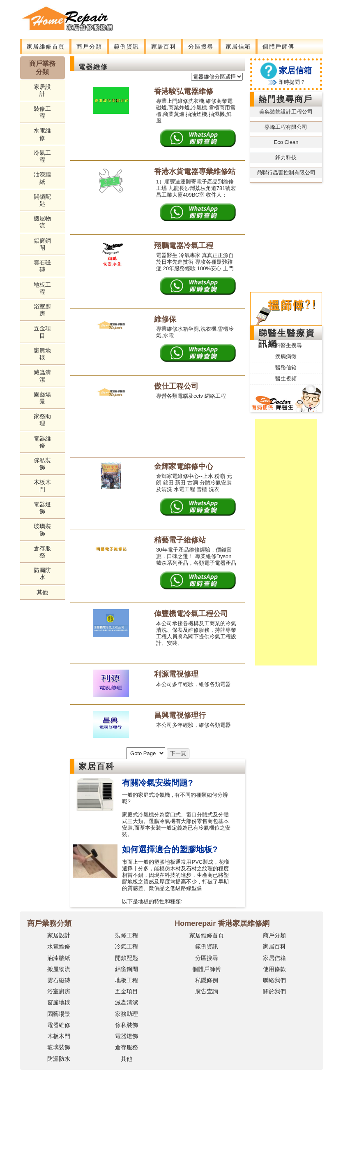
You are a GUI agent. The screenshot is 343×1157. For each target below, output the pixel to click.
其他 (42, 592)
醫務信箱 (286, 367)
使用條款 (274, 969)
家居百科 (164, 46)
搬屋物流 (42, 222)
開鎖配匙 (42, 200)
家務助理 (42, 420)
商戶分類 (89, 46)
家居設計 (42, 90)
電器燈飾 (42, 508)
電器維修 (42, 442)
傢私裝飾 (42, 464)
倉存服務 (42, 552)
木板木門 (42, 485)
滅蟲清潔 (42, 376)
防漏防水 (42, 573)
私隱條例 (206, 980)
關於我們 (274, 991)
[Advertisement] (172, 18)
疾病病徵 (286, 356)
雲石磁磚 (42, 266)
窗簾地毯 (42, 354)
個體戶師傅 (278, 46)
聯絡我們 (274, 980)
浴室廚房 (42, 310)
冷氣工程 (42, 156)
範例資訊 (126, 46)
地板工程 (42, 288)
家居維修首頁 (45, 46)
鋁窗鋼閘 (42, 244)
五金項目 (42, 332)
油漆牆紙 (42, 178)
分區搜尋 (201, 46)
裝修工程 (42, 112)
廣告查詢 (206, 991)
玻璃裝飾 (42, 529)
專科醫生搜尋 (286, 345)
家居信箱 (238, 46)
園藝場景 (42, 398)
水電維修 (42, 134)
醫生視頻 (286, 379)
